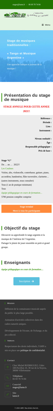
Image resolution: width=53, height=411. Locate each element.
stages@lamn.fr (20, 387)
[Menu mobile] (46, 25)
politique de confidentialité (32, 350)
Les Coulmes (7, 168)
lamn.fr (16, 396)
